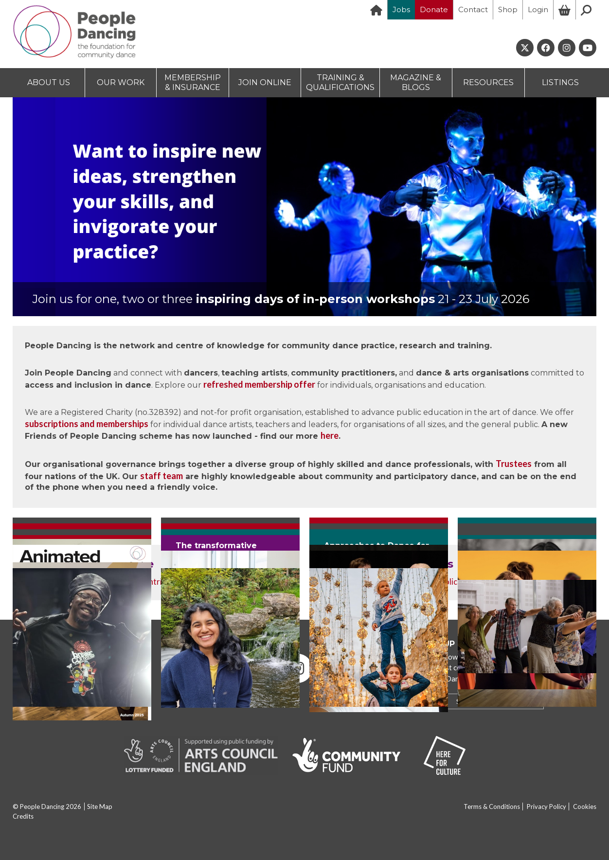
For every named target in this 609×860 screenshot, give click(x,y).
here (330, 435)
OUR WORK (120, 82)
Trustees (514, 463)
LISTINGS (560, 82)
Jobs (401, 9)
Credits (23, 816)
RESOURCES (488, 82)
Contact (473, 9)
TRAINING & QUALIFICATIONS (340, 82)
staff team (161, 475)
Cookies (584, 806)
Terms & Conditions (492, 806)
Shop (508, 9)
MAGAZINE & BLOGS (415, 82)
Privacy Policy (546, 806)
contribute (159, 581)
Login (538, 9)
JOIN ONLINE (264, 82)
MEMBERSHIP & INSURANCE (192, 82)
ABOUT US (48, 82)
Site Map (99, 806)
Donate (434, 9)
